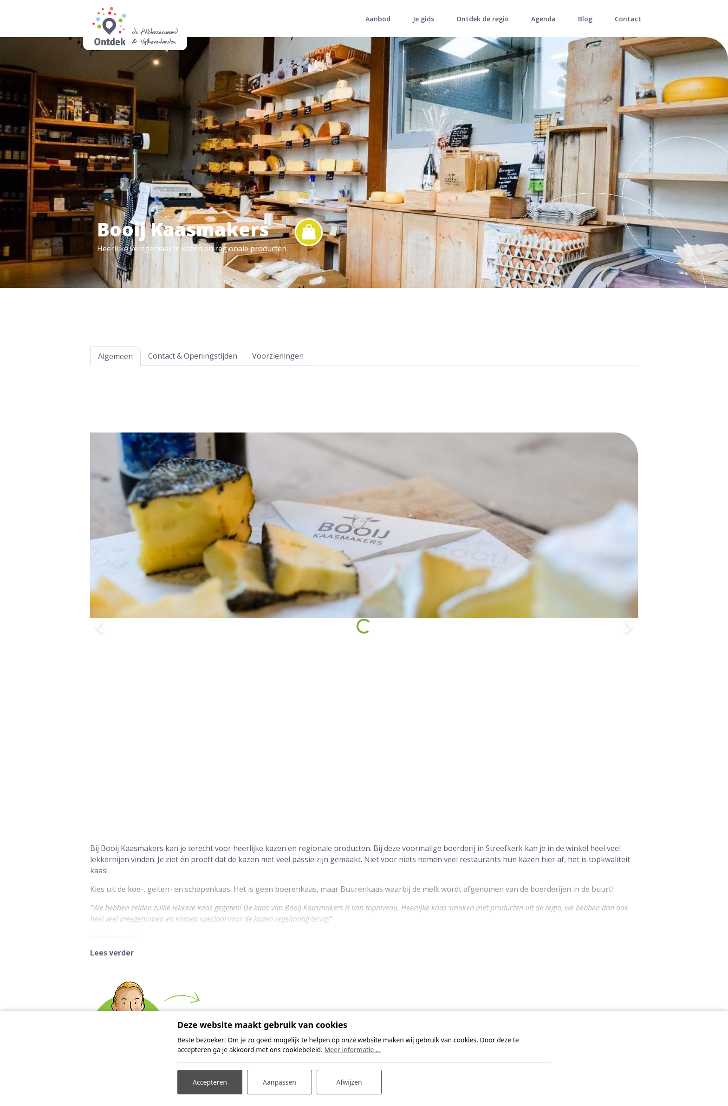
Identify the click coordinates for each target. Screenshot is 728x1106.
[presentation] (99, 626)
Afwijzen (349, 1082)
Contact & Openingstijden (192, 356)
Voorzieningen (278, 356)
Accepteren (210, 1082)
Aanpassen (279, 1082)
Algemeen (115, 356)
